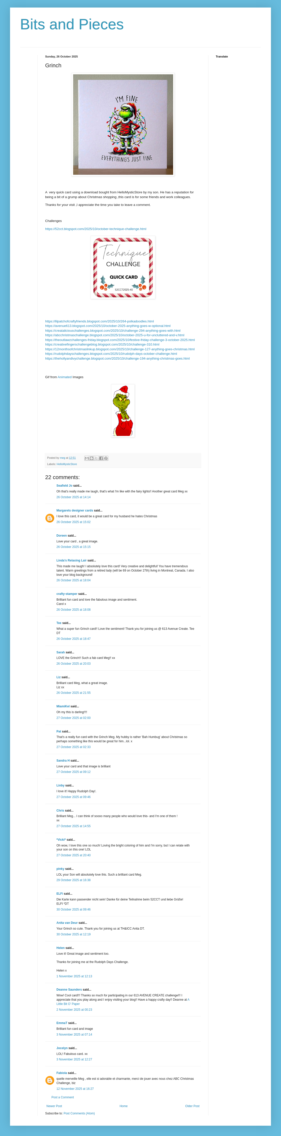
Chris (60, 810)
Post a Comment (62, 1097)
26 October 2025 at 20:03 (73, 663)
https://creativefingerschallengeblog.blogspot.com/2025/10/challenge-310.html (102, 344)
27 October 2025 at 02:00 (73, 718)
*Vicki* (61, 839)
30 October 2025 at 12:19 (73, 934)
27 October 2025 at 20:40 (73, 855)
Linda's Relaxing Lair (71, 560)
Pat (58, 731)
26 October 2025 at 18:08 (73, 609)
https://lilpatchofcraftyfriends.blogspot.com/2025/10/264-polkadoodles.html (99, 321)
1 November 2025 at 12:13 (74, 976)
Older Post (192, 1106)
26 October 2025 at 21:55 (73, 693)
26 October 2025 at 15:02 (73, 522)
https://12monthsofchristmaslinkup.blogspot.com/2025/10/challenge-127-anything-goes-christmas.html (120, 349)
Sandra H (63, 760)
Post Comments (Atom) (79, 1113)
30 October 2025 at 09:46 (73, 909)
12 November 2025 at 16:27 (75, 1089)
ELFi (59, 893)
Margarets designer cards (74, 510)
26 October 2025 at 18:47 (73, 639)
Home (124, 1106)
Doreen (61, 535)
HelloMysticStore (67, 464)
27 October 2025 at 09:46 (73, 797)
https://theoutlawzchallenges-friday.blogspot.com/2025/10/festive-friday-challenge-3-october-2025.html (120, 340)
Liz (58, 677)
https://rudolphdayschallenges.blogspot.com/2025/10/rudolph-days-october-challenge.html (111, 354)
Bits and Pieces (72, 24)
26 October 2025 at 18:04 (73, 580)
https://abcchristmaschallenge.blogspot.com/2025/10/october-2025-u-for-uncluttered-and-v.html (114, 335)
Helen (60, 948)
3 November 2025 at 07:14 (74, 1034)
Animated (65, 377)
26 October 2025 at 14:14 (73, 497)
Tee (59, 623)
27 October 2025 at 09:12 (73, 772)
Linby (60, 785)
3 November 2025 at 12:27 (74, 1059)
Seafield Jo (64, 485)
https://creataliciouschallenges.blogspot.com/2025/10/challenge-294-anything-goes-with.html (113, 330)
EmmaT (61, 1023)
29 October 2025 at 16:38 (73, 880)
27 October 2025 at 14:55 (73, 826)
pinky (60, 869)
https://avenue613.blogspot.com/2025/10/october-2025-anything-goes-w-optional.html (108, 326)
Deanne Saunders (69, 989)
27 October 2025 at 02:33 (73, 747)
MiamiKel (63, 706)
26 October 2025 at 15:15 (73, 547)
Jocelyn (62, 1048)
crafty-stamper (66, 594)
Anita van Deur (67, 923)
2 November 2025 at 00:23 (74, 1009)
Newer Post (54, 1106)
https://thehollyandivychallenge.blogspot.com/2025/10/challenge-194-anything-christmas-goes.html (117, 358)
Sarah (60, 652)
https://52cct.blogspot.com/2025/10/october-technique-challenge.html (95, 229)
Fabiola (61, 1073)
